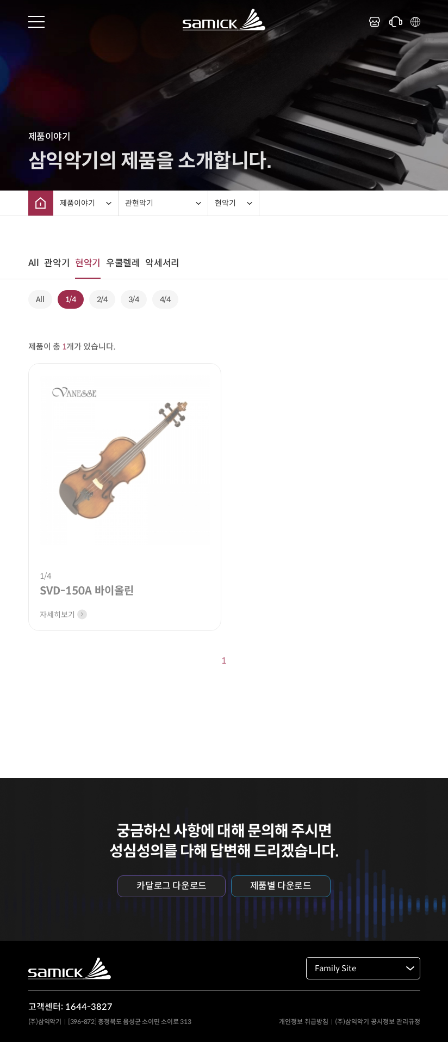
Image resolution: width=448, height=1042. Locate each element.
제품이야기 (77, 203)
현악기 (225, 203)
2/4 (102, 299)
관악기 (57, 263)
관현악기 (139, 203)
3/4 (133, 299)
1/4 (70, 299)
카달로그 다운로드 (171, 886)
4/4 (165, 299)
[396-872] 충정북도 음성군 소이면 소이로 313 (129, 1021)
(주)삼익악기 (44, 1021)
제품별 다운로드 (281, 886)
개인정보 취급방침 (303, 1021)
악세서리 (162, 263)
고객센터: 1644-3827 (70, 1006)
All (33, 263)
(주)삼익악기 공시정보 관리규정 (377, 1021)
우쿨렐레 (123, 263)
